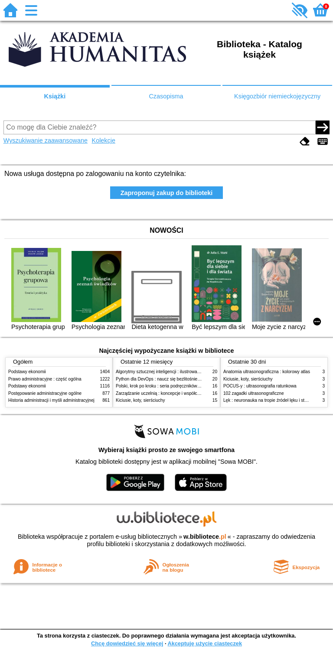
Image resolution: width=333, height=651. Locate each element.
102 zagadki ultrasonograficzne (253, 393)
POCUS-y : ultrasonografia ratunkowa (260, 386)
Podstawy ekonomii (27, 371)
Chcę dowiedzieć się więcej (127, 643)
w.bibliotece (204, 536)
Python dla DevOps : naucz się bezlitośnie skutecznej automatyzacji (181, 379)
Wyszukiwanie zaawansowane (45, 140)
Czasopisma (166, 96)
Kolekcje (103, 140)
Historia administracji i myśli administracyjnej (51, 400)
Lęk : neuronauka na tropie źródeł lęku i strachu (269, 400)
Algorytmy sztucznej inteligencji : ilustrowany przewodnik (170, 371)
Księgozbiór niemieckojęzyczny (277, 96)
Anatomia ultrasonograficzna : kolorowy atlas (266, 371)
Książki (55, 96)
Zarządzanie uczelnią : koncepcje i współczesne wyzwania (172, 393)
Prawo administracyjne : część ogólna (45, 379)
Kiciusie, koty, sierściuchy (140, 400)
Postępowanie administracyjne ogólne (45, 393)
